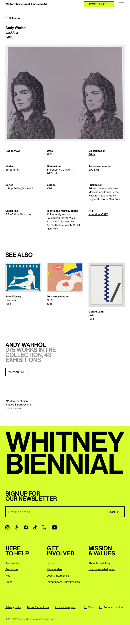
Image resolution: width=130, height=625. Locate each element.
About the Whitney (99, 563)
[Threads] (16, 527)
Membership (54, 569)
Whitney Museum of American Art (26, 3)
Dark (89, 607)
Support (51, 563)
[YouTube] (54, 527)
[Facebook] (26, 527)
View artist (16, 371)
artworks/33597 (98, 214)
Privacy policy (13, 607)
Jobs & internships (58, 575)
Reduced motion (111, 607)
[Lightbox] (65, 93)
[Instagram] (7, 527)
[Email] (54, 511)
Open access (13, 408)
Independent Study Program (64, 581)
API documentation (16, 400)
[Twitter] (44, 527)
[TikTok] (35, 527)
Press (8, 581)
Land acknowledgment (102, 569)
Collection (15, 17)
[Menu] (121, 4)
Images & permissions (18, 404)
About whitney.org (65, 607)
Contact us (11, 569)
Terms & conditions (38, 607)
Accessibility (12, 563)
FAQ (7, 575)
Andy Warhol (15, 28)
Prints (92, 154)
